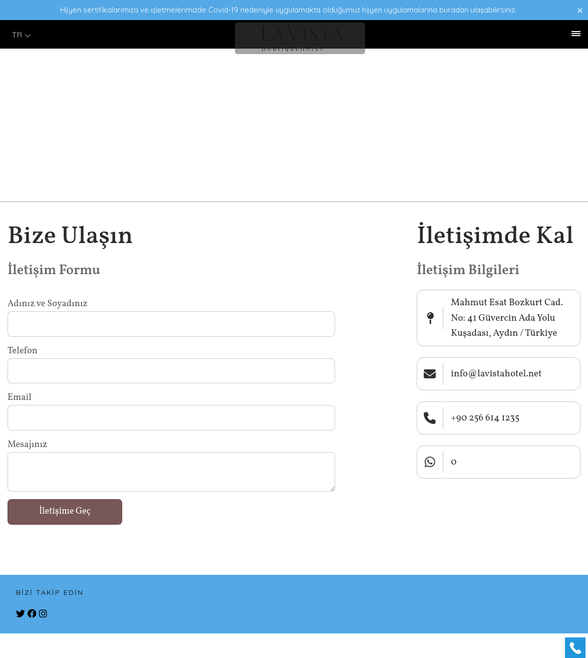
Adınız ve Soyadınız (48, 304)
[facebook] (32, 614)
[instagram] (43, 614)
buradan (453, 10)
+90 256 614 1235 (503, 35)
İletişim (89, 35)
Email (20, 397)
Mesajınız (27, 444)
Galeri (56, 35)
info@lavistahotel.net (496, 373)
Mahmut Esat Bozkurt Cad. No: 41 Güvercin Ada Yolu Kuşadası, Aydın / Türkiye (507, 318)
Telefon (23, 351)
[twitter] (20, 614)
